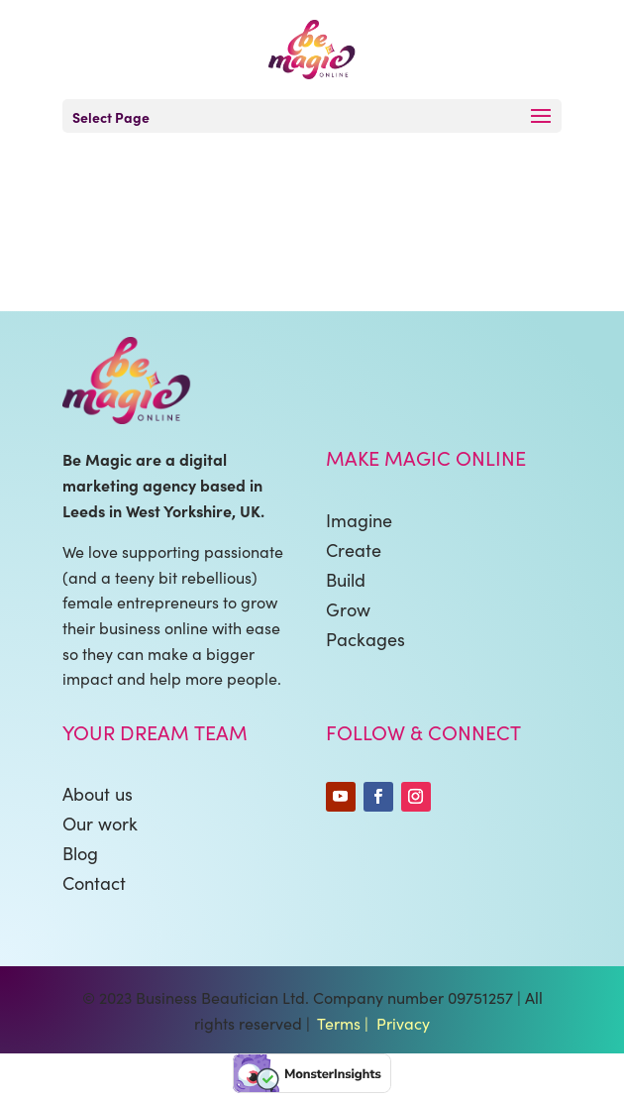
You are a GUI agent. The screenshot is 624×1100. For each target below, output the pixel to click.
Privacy (403, 1023)
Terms (339, 1023)
